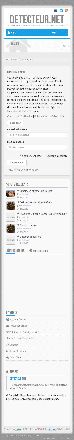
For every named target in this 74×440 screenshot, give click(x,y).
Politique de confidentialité (49, 116)
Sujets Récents (16, 319)
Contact (12, 344)
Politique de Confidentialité (22, 332)
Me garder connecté (29, 156)
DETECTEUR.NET (37, 20)
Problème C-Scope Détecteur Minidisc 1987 (42, 213)
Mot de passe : (15, 141)
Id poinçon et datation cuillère (34, 191)
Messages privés (17, 325)
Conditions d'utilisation (20, 338)
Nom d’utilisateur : (18, 129)
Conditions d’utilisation (20, 116)
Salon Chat (13, 357)
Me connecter (17, 162)
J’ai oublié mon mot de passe (22, 170)
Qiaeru (37, 435)
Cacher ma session (55, 156)
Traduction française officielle (17, 435)
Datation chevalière (29, 236)
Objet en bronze (27, 225)
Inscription (15, 122)
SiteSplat (52, 429)
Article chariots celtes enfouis (34, 202)
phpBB (18, 429)
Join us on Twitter (27, 250)
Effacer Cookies (16, 351)
